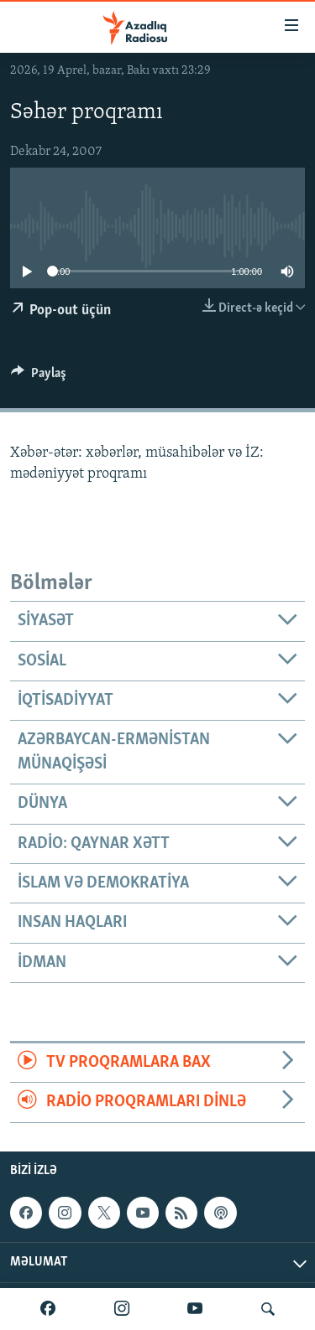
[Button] (38, 377)
